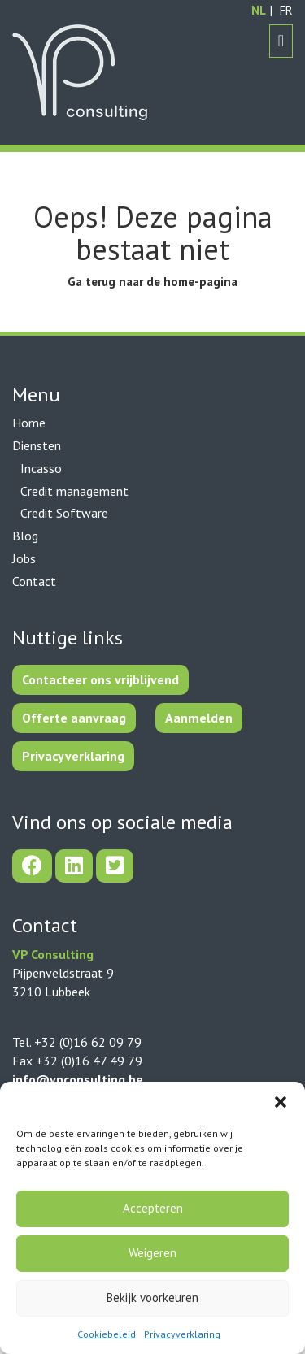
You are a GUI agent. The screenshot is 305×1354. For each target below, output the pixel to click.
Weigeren (152, 1253)
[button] (280, 1102)
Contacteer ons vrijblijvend (100, 679)
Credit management (74, 491)
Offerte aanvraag (74, 718)
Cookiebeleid (106, 1334)
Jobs (24, 558)
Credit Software (64, 513)
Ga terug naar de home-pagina (152, 281)
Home (29, 422)
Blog (25, 535)
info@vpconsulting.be (77, 1079)
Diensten (36, 445)
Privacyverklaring (182, 1334)
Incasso (41, 468)
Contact (34, 581)
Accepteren (153, 1208)
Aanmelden (199, 718)
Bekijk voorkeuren (152, 1297)
